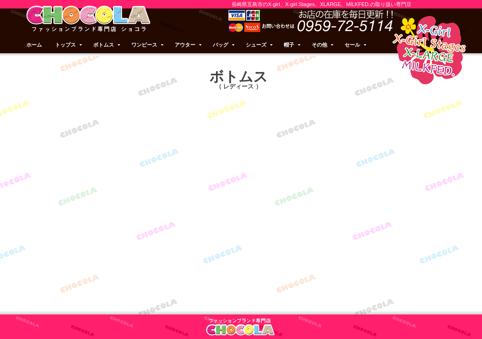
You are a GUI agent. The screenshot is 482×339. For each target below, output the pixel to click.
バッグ (224, 45)
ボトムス (107, 45)
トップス (69, 45)
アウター (189, 45)
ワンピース (148, 45)
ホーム (34, 45)
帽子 (293, 45)
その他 (323, 45)
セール (356, 45)
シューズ (260, 45)
